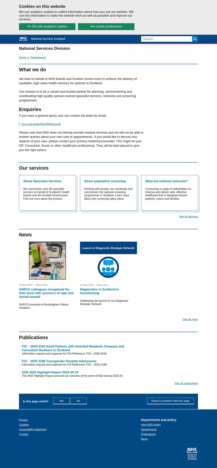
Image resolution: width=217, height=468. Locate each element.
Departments (38, 57)
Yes (65, 400)
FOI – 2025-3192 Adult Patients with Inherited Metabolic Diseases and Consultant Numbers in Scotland (73, 348)
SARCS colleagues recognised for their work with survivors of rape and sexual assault (46, 293)
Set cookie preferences (106, 26)
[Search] (166, 39)
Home (22, 57)
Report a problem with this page (170, 400)
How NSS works (151, 424)
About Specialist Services (42, 181)
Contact (23, 434)
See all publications (186, 383)
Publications (148, 434)
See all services (188, 216)
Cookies (24, 424)
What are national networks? (166, 181)
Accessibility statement (32, 429)
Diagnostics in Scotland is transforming (99, 291)
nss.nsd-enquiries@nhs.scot (41, 124)
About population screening (105, 181)
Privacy (23, 420)
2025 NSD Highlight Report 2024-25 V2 (50, 372)
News (144, 439)
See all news (190, 319)
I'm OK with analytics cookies (47, 26)
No (86, 400)
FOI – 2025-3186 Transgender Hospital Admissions (59, 361)
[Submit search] (195, 39)
